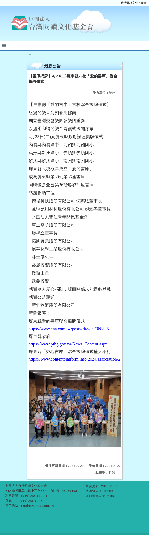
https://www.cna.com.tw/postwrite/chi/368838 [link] (69, 328)
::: (29, 55)
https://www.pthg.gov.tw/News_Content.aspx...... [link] (71, 344)
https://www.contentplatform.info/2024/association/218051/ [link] (81, 359)
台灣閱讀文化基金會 (133, 2)
